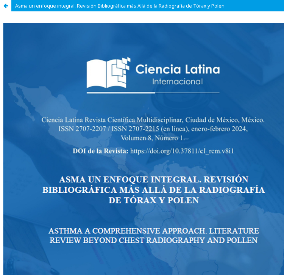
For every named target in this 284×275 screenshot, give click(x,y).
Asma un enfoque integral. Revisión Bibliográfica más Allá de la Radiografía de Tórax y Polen (120, 5)
